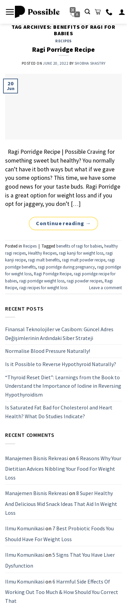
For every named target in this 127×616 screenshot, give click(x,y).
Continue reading (63, 223)
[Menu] (10, 12)
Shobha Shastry (90, 63)
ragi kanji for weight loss (81, 253)
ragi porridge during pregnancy (66, 267)
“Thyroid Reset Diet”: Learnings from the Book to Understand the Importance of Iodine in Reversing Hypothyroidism (63, 386)
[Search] (87, 11)
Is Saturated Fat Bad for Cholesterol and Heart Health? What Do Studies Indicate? (58, 412)
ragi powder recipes (84, 280)
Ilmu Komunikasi (24, 528)
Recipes (63, 41)
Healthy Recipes (42, 253)
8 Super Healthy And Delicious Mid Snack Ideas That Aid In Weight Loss (61, 503)
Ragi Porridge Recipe (63, 49)
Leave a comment (105, 287)
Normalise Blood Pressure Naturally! (47, 351)
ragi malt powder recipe (83, 259)
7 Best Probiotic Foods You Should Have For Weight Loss (59, 534)
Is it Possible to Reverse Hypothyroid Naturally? (60, 364)
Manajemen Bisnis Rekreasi (36, 458)
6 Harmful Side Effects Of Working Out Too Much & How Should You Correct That (61, 591)
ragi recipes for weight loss (43, 287)
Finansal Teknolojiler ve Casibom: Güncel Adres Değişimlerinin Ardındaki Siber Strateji (59, 333)
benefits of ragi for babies (79, 246)
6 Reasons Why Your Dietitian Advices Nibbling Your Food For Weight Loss (63, 468)
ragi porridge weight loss (41, 280)
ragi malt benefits (44, 259)
